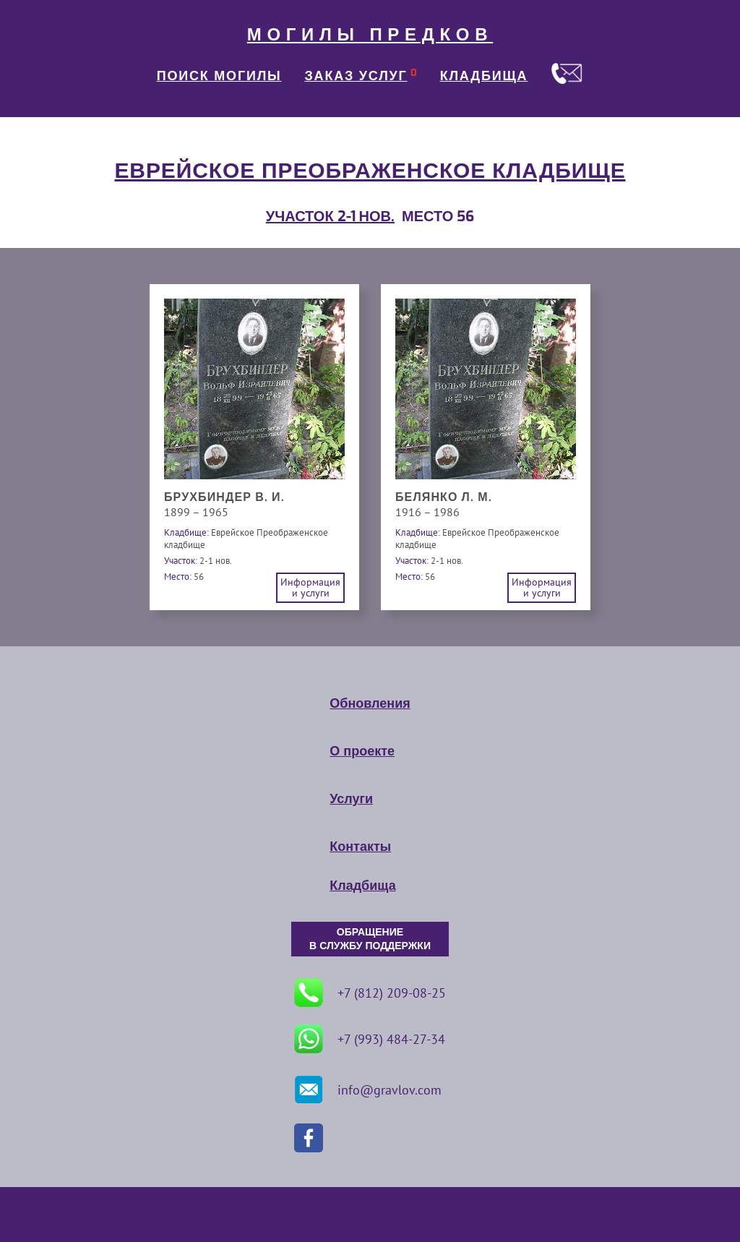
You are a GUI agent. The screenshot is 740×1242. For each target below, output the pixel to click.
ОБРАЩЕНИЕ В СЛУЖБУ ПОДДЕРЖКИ (370, 939)
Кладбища (362, 885)
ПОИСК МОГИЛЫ (219, 76)
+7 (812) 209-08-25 (370, 992)
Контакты (360, 846)
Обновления (370, 703)
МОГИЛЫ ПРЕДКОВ (370, 34)
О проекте (362, 751)
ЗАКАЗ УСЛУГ (356, 76)
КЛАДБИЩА (484, 76)
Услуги (351, 799)
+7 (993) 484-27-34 (369, 1038)
